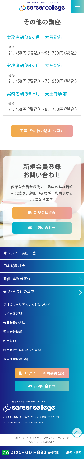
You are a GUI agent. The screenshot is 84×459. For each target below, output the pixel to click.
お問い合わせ (42, 228)
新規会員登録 (42, 212)
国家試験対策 (14, 266)
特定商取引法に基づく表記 (22, 349)
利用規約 (9, 340)
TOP (77, 432)
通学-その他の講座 (18, 291)
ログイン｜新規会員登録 (42, 373)
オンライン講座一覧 (19, 253)
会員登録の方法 (14, 322)
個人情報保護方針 (15, 359)
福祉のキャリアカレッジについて (26, 304)
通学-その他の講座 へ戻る (42, 131)
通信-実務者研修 (17, 279)
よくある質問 (12, 313)
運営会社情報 (12, 331)
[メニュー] (77, 6)
